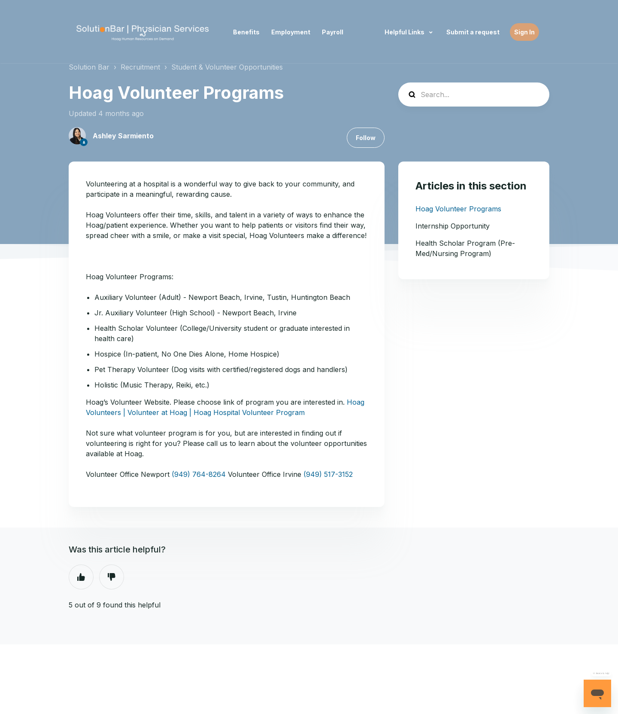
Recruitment (140, 67)
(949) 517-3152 (328, 474)
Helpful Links (405, 32)
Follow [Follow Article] (366, 137)
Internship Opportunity (452, 226)
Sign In (524, 32)
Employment (290, 32)
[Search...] (473, 94)
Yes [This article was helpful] (81, 576)
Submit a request (473, 32)
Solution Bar (89, 67)
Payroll (332, 32)
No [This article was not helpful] (111, 576)
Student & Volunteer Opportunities (227, 67)
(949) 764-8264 (199, 474)
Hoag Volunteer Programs (458, 208)
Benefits (246, 32)
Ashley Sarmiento (123, 135)
